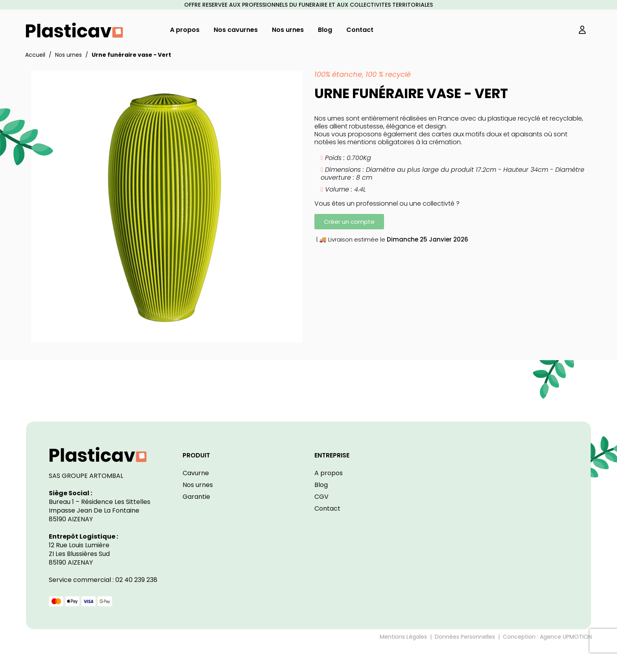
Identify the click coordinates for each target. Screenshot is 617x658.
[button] (349, 221)
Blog (321, 484)
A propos (328, 473)
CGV (321, 496)
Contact (327, 508)
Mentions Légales (403, 637)
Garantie (196, 496)
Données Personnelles (465, 637)
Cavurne (196, 473)
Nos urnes (198, 484)
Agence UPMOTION (566, 637)
